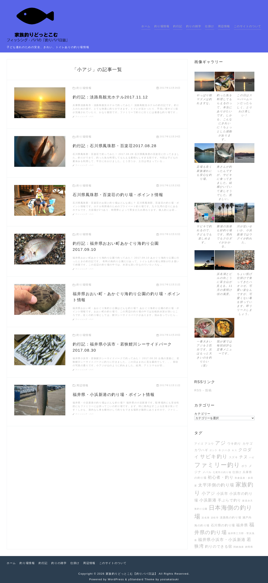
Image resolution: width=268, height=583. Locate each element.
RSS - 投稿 (203, 390)
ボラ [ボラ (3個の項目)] (244, 466)
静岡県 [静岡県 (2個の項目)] (249, 547)
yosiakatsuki (169, 579)
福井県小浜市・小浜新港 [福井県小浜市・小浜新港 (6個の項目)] (222, 539)
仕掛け (209, 26)
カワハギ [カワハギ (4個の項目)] (201, 450)
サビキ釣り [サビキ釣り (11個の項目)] (214, 456)
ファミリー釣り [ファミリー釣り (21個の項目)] (217, 464)
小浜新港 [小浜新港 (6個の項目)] (207, 500)
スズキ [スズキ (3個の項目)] (233, 457)
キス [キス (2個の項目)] (234, 450)
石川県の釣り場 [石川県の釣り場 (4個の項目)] (223, 525)
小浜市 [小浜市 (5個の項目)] (222, 493)
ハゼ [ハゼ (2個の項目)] (251, 457)
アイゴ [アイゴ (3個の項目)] (199, 443)
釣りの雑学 (193, 26)
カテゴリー (202, 413)
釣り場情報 (162, 26)
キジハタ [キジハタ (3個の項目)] (224, 450)
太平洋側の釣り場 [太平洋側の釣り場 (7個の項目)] (216, 485)
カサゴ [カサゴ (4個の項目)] (247, 443)
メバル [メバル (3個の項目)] (207, 472)
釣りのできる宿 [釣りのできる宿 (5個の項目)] (218, 546)
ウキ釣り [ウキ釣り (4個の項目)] (234, 443)
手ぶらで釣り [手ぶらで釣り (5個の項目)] (229, 500)
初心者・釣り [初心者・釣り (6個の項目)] (221, 477)
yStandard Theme (141, 579)
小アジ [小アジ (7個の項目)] (208, 493)
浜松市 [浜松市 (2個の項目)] (215, 517)
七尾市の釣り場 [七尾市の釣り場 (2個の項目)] (222, 472)
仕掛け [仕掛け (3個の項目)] (237, 472)
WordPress (116, 579)
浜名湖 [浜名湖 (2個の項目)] (206, 517)
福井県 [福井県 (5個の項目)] (242, 525)
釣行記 (177, 26)
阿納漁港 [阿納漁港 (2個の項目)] (238, 547)
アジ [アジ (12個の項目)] (220, 443)
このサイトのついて (247, 26)
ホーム (146, 26)
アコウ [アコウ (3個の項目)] (209, 443)
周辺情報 (224, 26)
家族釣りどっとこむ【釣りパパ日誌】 (132, 573)
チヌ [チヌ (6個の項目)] (243, 457)
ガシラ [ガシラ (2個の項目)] (213, 450)
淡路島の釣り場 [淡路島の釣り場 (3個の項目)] (230, 517)
